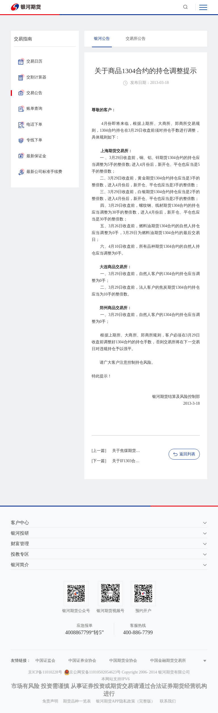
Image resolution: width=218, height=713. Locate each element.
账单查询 (30, 108)
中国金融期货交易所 (168, 660)
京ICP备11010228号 (45, 672)
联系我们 (168, 701)
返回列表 (184, 454)
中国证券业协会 (82, 660)
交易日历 (30, 61)
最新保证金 (32, 156)
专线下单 (30, 140)
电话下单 (30, 124)
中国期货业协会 (123, 660)
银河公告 (102, 38)
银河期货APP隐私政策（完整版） (125, 701)
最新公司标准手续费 (40, 172)
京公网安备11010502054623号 (95, 672)
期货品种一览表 (77, 701)
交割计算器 (32, 77)
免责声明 (50, 701)
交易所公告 (136, 38)
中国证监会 (45, 660)
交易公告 (30, 93)
